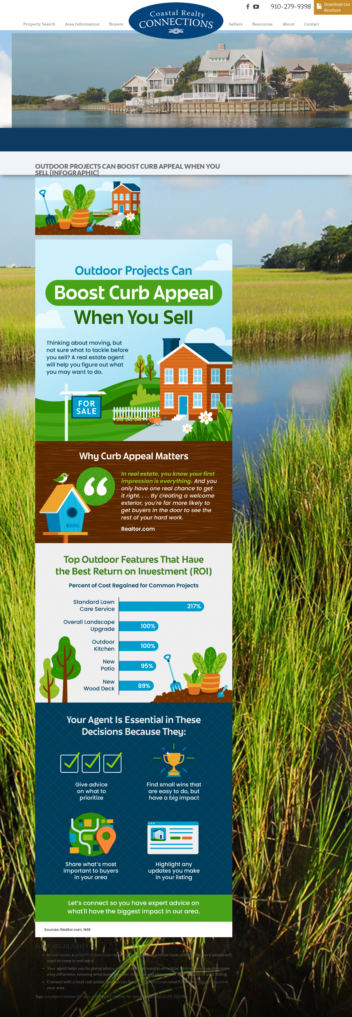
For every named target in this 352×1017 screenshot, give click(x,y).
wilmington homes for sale (115, 996)
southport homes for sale (67, 996)
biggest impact (211, 981)
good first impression (94, 954)
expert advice (150, 981)
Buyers (116, 24)
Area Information (82, 24)
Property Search (39, 24)
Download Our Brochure (337, 7)
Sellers (236, 24)
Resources (262, 24)
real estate (60, 954)
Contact (311, 24)
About (288, 24)
